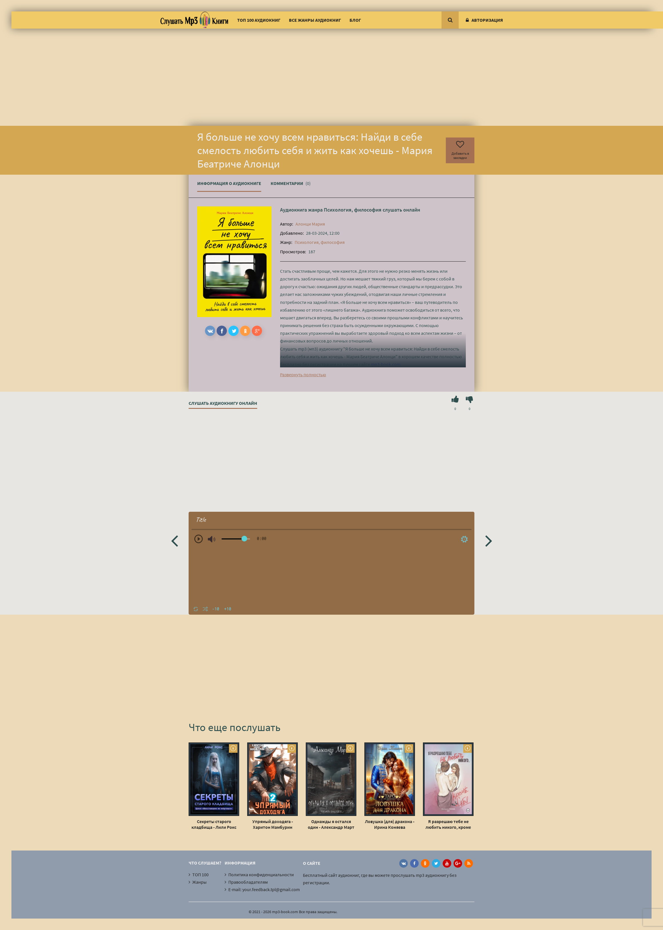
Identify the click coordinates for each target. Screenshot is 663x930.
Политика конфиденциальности (261, 874)
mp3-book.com (385, 364)
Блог (355, 20)
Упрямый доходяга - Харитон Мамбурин (272, 824)
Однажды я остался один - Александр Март (331, 824)
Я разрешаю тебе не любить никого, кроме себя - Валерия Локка (448, 824)
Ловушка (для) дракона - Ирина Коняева (389, 824)
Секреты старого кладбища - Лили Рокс (213, 824)
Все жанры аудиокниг (315, 20)
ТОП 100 (200, 874)
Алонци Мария (310, 224)
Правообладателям (248, 882)
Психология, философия (353, 209)
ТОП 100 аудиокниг (258, 20)
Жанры (199, 882)
